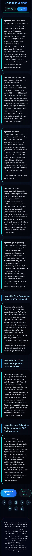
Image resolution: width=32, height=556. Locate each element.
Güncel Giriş (25, 493)
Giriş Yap (10, 9)
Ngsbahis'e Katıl (8, 493)
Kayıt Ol (22, 9)
